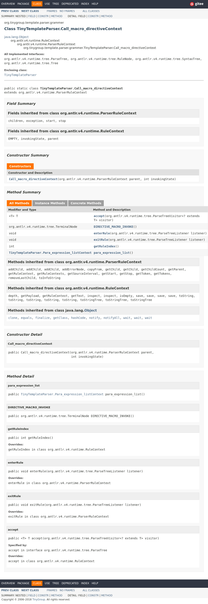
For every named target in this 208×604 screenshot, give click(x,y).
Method (56, 16)
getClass (60, 318)
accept (99, 216)
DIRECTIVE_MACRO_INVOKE (113, 226)
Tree (55, 3)
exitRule (101, 239)
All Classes (91, 11)
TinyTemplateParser (20, 75)
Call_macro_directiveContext (33, 179)
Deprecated (70, 3)
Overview (8, 3)
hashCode (78, 318)
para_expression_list (112, 252)
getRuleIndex (104, 246)
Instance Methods (50, 203)
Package (23, 3)
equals (26, 318)
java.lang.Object (16, 37)
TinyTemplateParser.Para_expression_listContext (50, 252)
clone (12, 318)
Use (47, 3)
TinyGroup (38, 599)
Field (31, 16)
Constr (43, 16)
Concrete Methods (86, 203)
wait (127, 318)
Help (95, 3)
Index (85, 3)
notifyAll (112, 318)
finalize (42, 318)
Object (90, 310)
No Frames (67, 11)
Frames (52, 11)
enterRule (102, 233)
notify (94, 318)
